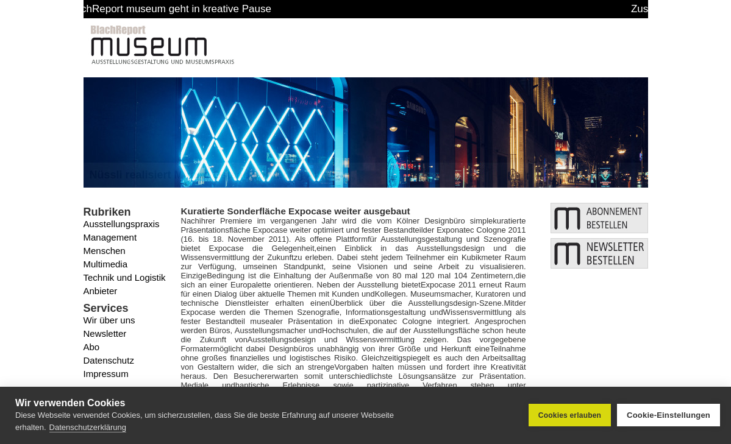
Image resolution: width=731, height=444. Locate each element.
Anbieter (101, 291)
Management (110, 237)
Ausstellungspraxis (122, 224)
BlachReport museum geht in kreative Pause (189, 9)
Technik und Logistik (125, 277)
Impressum (106, 373)
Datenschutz (109, 360)
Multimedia (106, 264)
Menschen (105, 250)
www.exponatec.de (461, 394)
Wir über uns (109, 320)
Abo (92, 347)
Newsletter (105, 333)
